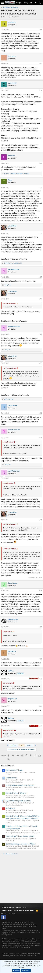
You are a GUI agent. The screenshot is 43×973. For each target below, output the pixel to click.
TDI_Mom (12, 56)
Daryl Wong (12, 405)
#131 (40, 413)
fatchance (12, 651)
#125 (40, 187)
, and (16, 173)
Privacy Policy (19, 910)
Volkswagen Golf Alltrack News (16, 812)
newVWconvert (14, 269)
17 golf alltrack (11, 778)
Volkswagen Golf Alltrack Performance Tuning (21, 848)
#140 (40, 726)
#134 (40, 520)
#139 (40, 706)
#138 (40, 678)
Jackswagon (13, 583)
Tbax (10, 180)
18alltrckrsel (13, 619)
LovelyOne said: (8, 442)
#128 (40, 299)
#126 (40, 233)
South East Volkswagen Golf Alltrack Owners (20, 797)
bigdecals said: (7, 631)
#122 (40, 64)
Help (27, 910)
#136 (40, 627)
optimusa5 (12, 83)
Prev (14, 745)
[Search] (39, 2)
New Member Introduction (14, 782)
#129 (40, 334)
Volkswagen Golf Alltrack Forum (14, 907)
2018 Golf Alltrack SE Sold (16, 793)
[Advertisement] (21, 878)
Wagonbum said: (8, 730)
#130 (40, 363)
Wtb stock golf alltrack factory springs (20, 836)
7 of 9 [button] (21, 745)
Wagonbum (12, 699)
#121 (40, 30)
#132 (40, 437)
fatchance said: (8, 683)
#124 (40, 163)
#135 (40, 590)
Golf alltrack (10, 808)
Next (29, 745)
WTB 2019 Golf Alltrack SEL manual (19, 785)
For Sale (8, 774)
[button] (2, 2)
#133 (40, 478)
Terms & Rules (7, 910)
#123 (40, 90)
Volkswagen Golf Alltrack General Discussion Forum (23, 833)
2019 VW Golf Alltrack (14, 770)
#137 (40, 659)
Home (32, 910)
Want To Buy (10, 789)
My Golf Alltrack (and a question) (18, 801)
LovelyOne (12, 226)
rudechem (12, 22)
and (12, 263)
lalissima (11, 156)
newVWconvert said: (9, 303)
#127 (40, 277)
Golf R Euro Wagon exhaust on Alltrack (21, 844)
